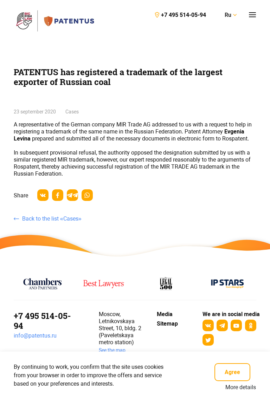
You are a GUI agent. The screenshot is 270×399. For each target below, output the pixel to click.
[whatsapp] (87, 195)
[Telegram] (222, 325)
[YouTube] (236, 325)
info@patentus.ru (35, 335)
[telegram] (72, 195)
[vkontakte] (43, 195)
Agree (232, 372)
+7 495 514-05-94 (42, 321)
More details (240, 387)
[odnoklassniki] (250, 325)
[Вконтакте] (208, 325)
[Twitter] (208, 340)
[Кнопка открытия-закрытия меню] (252, 14)
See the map (112, 350)
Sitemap (167, 323)
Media (164, 314)
